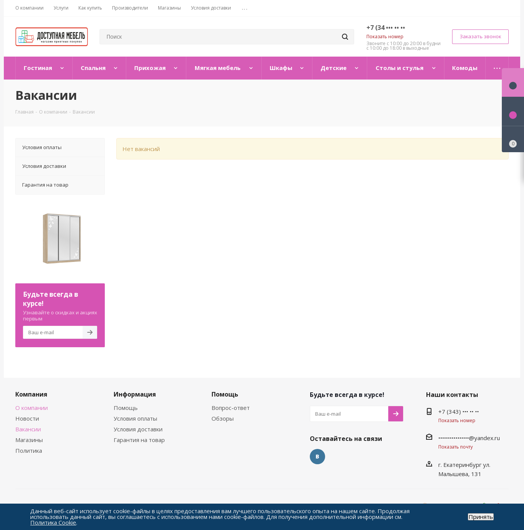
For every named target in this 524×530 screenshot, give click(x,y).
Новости (27, 418)
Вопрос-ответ (231, 407)
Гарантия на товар (139, 440)
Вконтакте (317, 456)
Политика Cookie (53, 522)
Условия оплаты (135, 418)
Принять (481, 516)
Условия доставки (138, 429)
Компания (31, 394)
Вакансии (28, 429)
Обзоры (223, 418)
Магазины (29, 440)
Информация (135, 394)
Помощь (126, 407)
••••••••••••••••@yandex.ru (469, 438)
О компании (31, 407)
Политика (28, 450)
